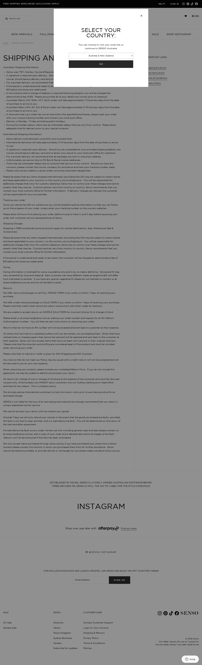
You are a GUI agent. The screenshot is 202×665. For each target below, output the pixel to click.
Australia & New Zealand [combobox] (101, 56)
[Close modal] (141, 16)
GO (101, 64)
